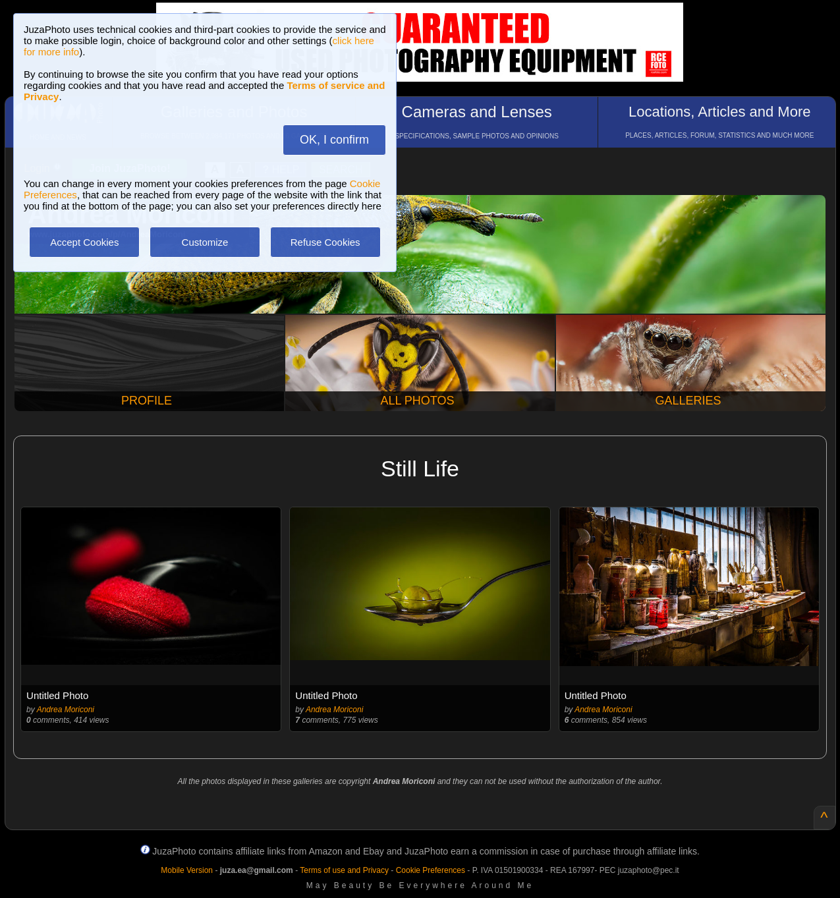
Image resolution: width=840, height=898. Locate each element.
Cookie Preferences (430, 870)
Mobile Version (187, 870)
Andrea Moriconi (65, 709)
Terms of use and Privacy (344, 870)
